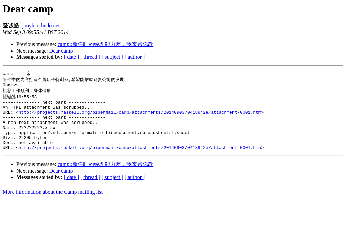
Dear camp (61, 51)
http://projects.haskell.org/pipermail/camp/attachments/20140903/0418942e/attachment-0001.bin (140, 160)
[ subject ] (112, 57)
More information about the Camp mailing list (53, 204)
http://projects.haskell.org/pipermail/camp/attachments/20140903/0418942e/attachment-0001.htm (140, 117)
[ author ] (135, 57)
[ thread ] (90, 57)
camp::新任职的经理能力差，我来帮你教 (106, 44)
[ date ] (71, 57)
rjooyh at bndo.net (40, 25)
